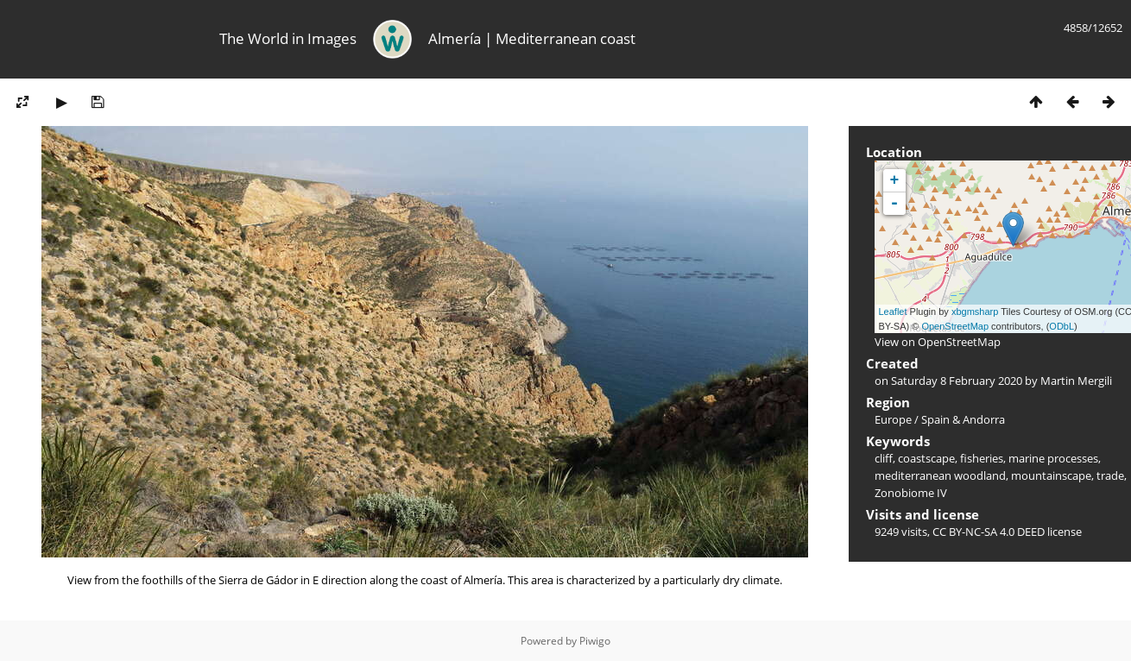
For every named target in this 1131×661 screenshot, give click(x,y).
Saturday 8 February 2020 (956, 380)
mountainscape (1051, 475)
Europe (893, 419)
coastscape (926, 458)
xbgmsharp (974, 311)
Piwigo (594, 640)
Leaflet (893, 311)
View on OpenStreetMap (938, 341)
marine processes (1053, 458)
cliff (884, 458)
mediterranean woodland (940, 475)
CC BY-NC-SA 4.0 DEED (988, 531)
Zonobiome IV (911, 492)
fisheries (981, 458)
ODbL (1061, 326)
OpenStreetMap (955, 326)
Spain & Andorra (963, 419)
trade (1110, 475)
